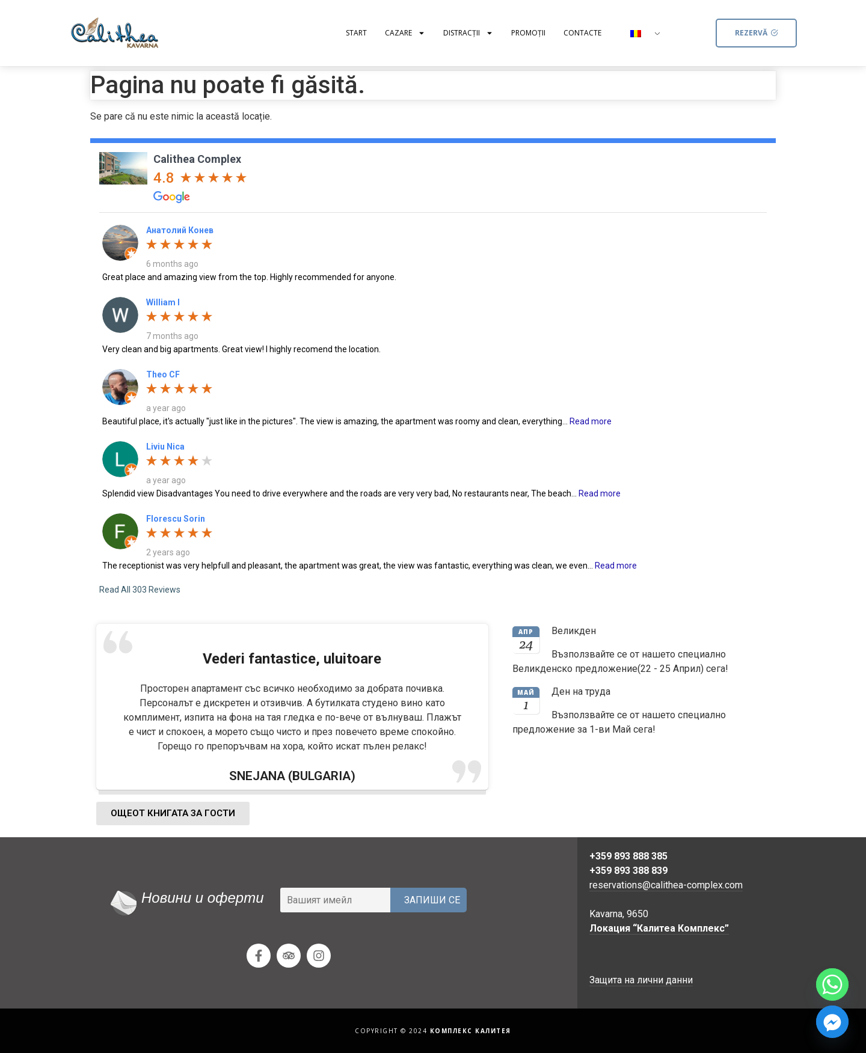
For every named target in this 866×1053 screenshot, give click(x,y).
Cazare (405, 33)
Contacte (582, 33)
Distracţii (468, 33)
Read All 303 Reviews (139, 589)
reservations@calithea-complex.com (666, 885)
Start (356, 33)
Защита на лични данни (641, 980)
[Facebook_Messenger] (832, 1022)
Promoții (528, 33)
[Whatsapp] (832, 984)
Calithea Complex (197, 159)
